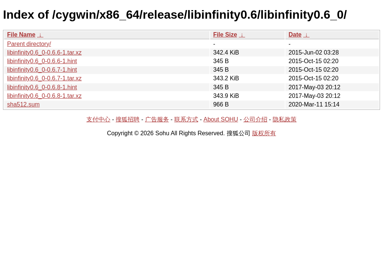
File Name (21, 34)
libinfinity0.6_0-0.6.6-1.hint (42, 61)
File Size (225, 34)
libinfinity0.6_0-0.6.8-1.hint (42, 87)
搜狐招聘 (128, 119)
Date (294, 34)
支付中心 (98, 119)
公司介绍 (255, 119)
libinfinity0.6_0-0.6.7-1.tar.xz (44, 78)
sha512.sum (23, 104)
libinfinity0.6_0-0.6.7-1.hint (42, 70)
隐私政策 (285, 119)
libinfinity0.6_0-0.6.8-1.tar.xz (44, 96)
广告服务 (157, 119)
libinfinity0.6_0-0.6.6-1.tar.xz (44, 52)
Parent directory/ (29, 44)
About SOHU (220, 119)
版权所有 (264, 133)
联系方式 (186, 119)
